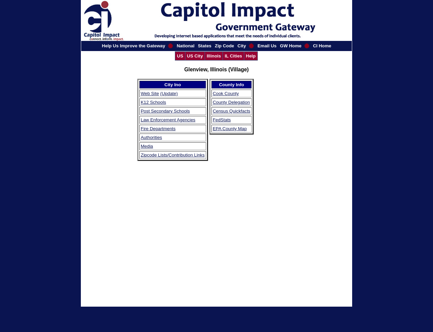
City (241, 45)
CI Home (322, 45)
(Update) (169, 93)
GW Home (291, 45)
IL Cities (233, 55)
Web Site (150, 93)
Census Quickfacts (231, 111)
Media (147, 146)
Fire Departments (158, 128)
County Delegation (231, 102)
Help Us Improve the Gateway (133, 45)
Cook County (226, 93)
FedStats (222, 119)
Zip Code (224, 45)
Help (251, 55)
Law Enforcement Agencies (168, 119)
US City (195, 55)
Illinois (214, 55)
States (204, 45)
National (186, 45)
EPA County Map (230, 128)
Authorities (151, 137)
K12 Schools (153, 102)
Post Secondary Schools (165, 111)
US (180, 55)
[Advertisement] (275, 180)
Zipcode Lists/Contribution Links (173, 155)
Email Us (266, 45)
